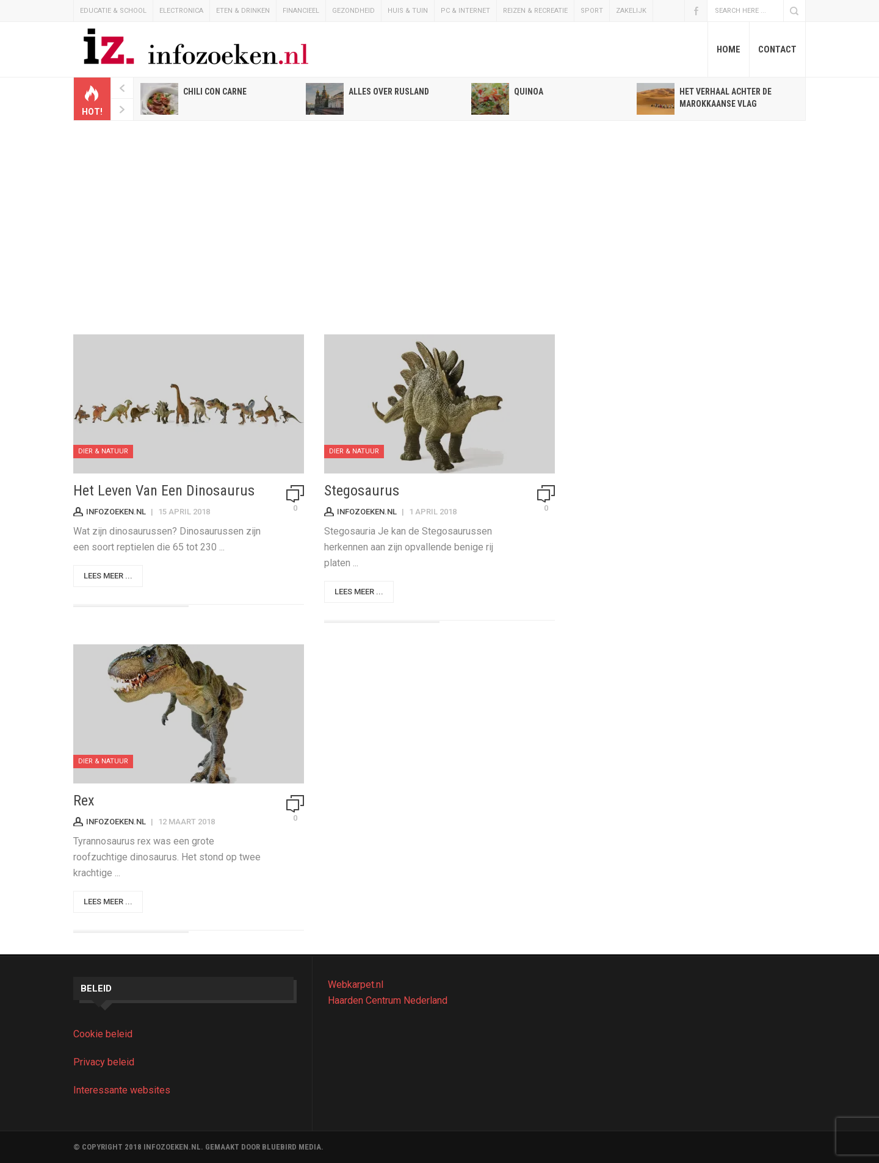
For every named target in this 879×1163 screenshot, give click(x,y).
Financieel (301, 11)
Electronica (181, 11)
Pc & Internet (465, 11)
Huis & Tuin (408, 11)
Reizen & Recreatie (535, 11)
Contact (777, 49)
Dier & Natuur (103, 451)
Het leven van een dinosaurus (164, 490)
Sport (592, 11)
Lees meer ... (108, 575)
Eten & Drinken (243, 11)
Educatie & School (113, 11)
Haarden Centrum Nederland (387, 1000)
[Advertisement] (439, 227)
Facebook (696, 10)
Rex (84, 800)
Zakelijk (631, 11)
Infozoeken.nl (116, 511)
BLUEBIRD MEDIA (291, 1146)
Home (728, 49)
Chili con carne (215, 91)
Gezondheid (353, 11)
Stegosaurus (361, 490)
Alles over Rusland (389, 91)
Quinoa (528, 91)
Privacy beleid (103, 1062)
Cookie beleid (102, 1034)
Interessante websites (121, 1090)
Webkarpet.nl (355, 984)
